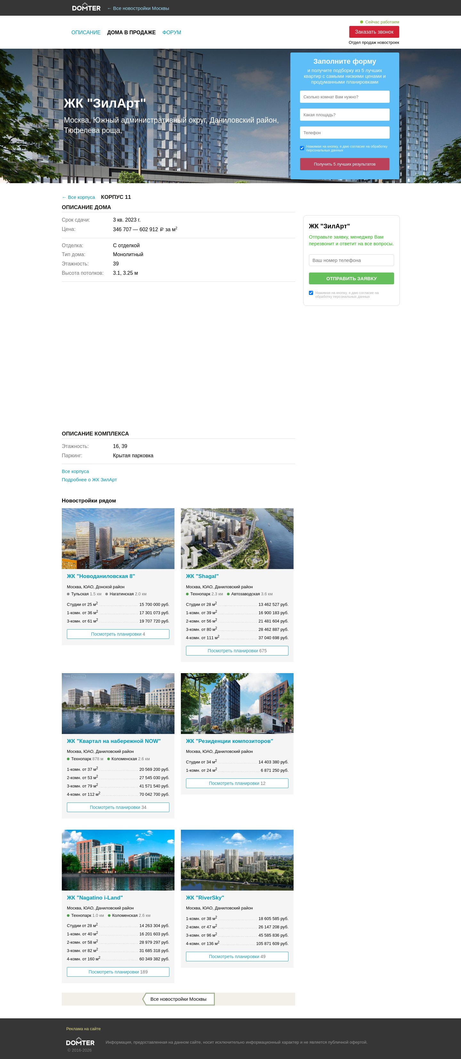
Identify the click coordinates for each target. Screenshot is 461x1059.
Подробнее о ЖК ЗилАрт (89, 479)
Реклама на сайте (83, 1028)
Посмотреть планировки (118, 634)
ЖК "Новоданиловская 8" (101, 576)
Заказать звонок (374, 32)
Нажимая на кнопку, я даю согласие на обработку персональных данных (346, 148)
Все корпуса (75, 471)
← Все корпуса (78, 197)
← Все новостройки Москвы (138, 8)
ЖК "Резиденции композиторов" (229, 741)
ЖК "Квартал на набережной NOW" (114, 741)
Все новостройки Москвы (178, 999)
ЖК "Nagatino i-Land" (95, 898)
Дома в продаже (131, 32)
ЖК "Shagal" (202, 576)
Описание (86, 32)
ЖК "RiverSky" (205, 898)
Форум (172, 32)
